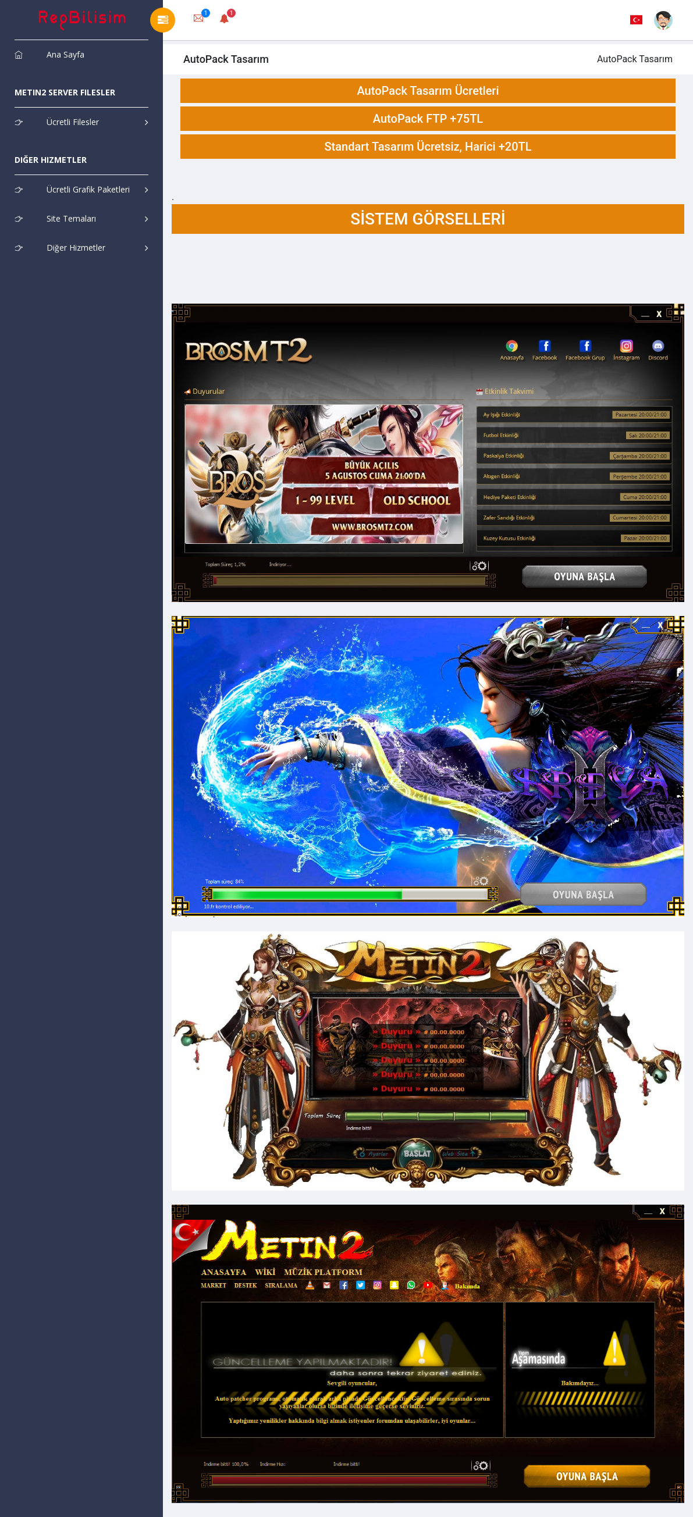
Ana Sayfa (49, 54)
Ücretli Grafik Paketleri (72, 189)
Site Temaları (55, 218)
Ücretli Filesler (57, 121)
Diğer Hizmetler (60, 247)
